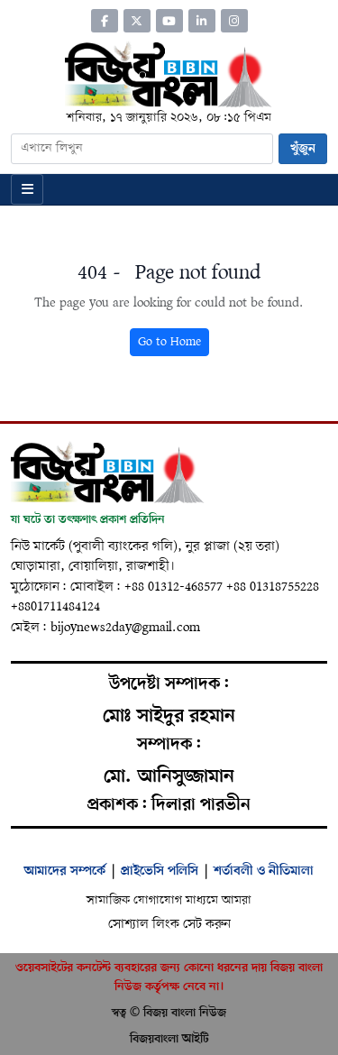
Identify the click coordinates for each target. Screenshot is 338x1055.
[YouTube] (169, 20)
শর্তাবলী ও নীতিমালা (264, 871)
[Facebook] (104, 20)
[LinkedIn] (201, 20)
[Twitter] (137, 20)
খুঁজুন (302, 149)
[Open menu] (27, 189)
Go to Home (169, 342)
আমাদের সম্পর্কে (64, 871)
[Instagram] (234, 20)
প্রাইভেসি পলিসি (159, 871)
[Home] (169, 73)
